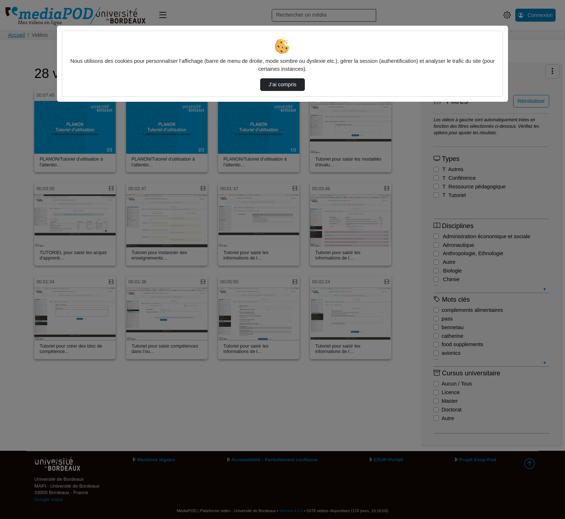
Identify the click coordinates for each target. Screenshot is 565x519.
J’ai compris (282, 84)
